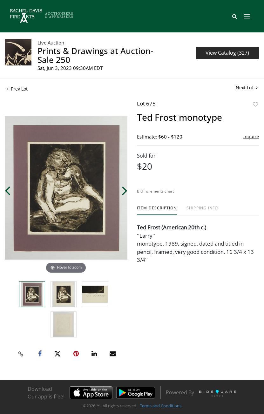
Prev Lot (17, 89)
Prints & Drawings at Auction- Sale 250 (95, 55)
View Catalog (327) (227, 52)
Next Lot (247, 87)
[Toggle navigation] (247, 16)
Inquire (251, 136)
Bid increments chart (155, 191)
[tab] (157, 210)
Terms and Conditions (160, 406)
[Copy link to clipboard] (20, 354)
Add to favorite (255, 104)
